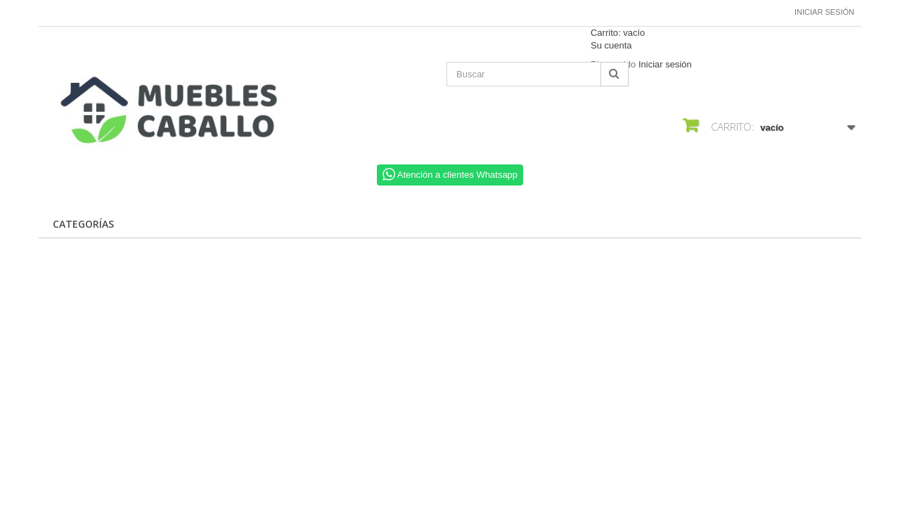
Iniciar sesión (824, 12)
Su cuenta (611, 45)
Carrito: (618, 32)
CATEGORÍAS (83, 224)
